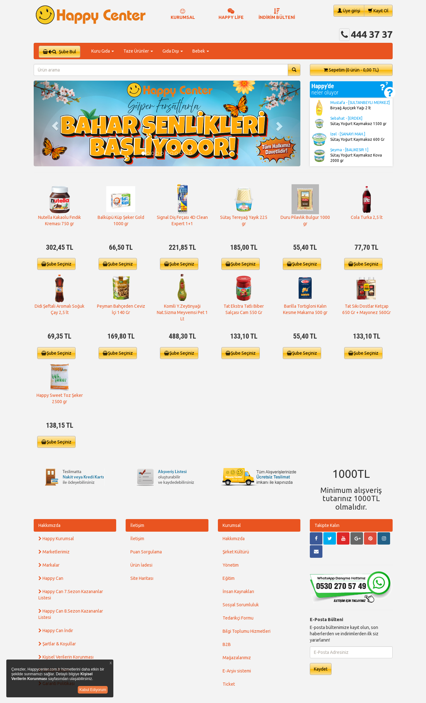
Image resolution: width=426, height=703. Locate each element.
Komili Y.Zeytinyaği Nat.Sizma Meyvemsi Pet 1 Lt (182, 312)
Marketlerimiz (54, 551)
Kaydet (320, 669)
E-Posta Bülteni (326, 619)
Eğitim (229, 578)
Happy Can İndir (55, 630)
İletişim (137, 525)
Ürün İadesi (141, 565)
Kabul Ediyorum (92, 690)
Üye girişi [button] (349, 10)
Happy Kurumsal (56, 538)
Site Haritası (141, 578)
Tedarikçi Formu (238, 617)
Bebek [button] (200, 51)
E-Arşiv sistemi (237, 670)
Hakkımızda (49, 525)
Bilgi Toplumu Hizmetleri (246, 631)
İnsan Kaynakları (238, 591)
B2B (227, 644)
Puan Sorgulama (146, 551)
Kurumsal (232, 525)
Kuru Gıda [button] (102, 51)
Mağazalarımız (237, 657)
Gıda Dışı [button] (172, 51)
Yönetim (231, 565)
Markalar (49, 565)
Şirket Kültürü (236, 551)
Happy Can (50, 578)
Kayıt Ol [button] (378, 10)
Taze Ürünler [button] (138, 51)
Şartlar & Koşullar (57, 643)
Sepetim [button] (351, 69)
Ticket (229, 684)
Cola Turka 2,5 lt (367, 217)
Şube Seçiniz (56, 263)
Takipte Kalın (327, 525)
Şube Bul (59, 51)
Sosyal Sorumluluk (241, 604)
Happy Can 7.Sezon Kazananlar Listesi (70, 594)
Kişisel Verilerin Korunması (66, 657)
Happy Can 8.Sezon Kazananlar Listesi (70, 614)
